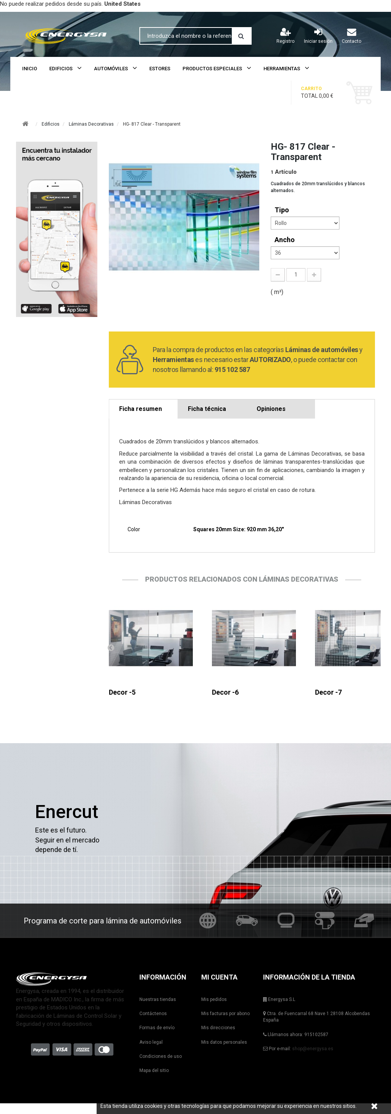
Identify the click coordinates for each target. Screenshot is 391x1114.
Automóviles (111, 68)
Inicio (29, 68)
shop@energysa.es (312, 1048)
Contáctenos (153, 1013)
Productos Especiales (212, 68)
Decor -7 (328, 692)
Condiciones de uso (160, 1056)
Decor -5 (122, 692)
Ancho (285, 240)
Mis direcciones (218, 1027)
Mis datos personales (224, 1042)
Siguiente (373, 647)
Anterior (111, 647)
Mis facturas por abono (225, 1013)
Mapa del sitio (154, 1070)
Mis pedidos (214, 999)
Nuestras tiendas (157, 999)
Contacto (351, 35)
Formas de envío (156, 1027)
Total (323, 92)
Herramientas (281, 68)
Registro (285, 35)
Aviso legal (151, 1042)
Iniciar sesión (318, 35)
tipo (283, 210)
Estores (159, 68)
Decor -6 (225, 692)
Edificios (61, 68)
